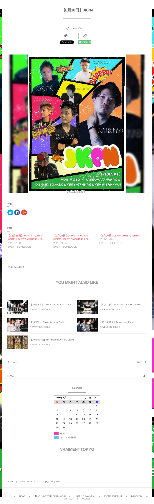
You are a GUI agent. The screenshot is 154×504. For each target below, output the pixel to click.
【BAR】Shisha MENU (84, 494)
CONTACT (68, 497)
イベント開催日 (68, 437)
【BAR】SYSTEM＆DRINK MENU (50, 494)
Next (142, 362)
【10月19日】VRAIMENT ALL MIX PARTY (121, 306)
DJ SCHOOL (137, 494)
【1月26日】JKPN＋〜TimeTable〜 (119, 235)
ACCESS (86, 497)
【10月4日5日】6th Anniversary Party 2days (52, 341)
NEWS (22, 494)
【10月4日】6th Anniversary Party (116, 324)
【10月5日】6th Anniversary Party (47, 324)
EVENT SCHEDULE (41, 311)
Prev (12, 362)
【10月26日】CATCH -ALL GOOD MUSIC (51, 306)
